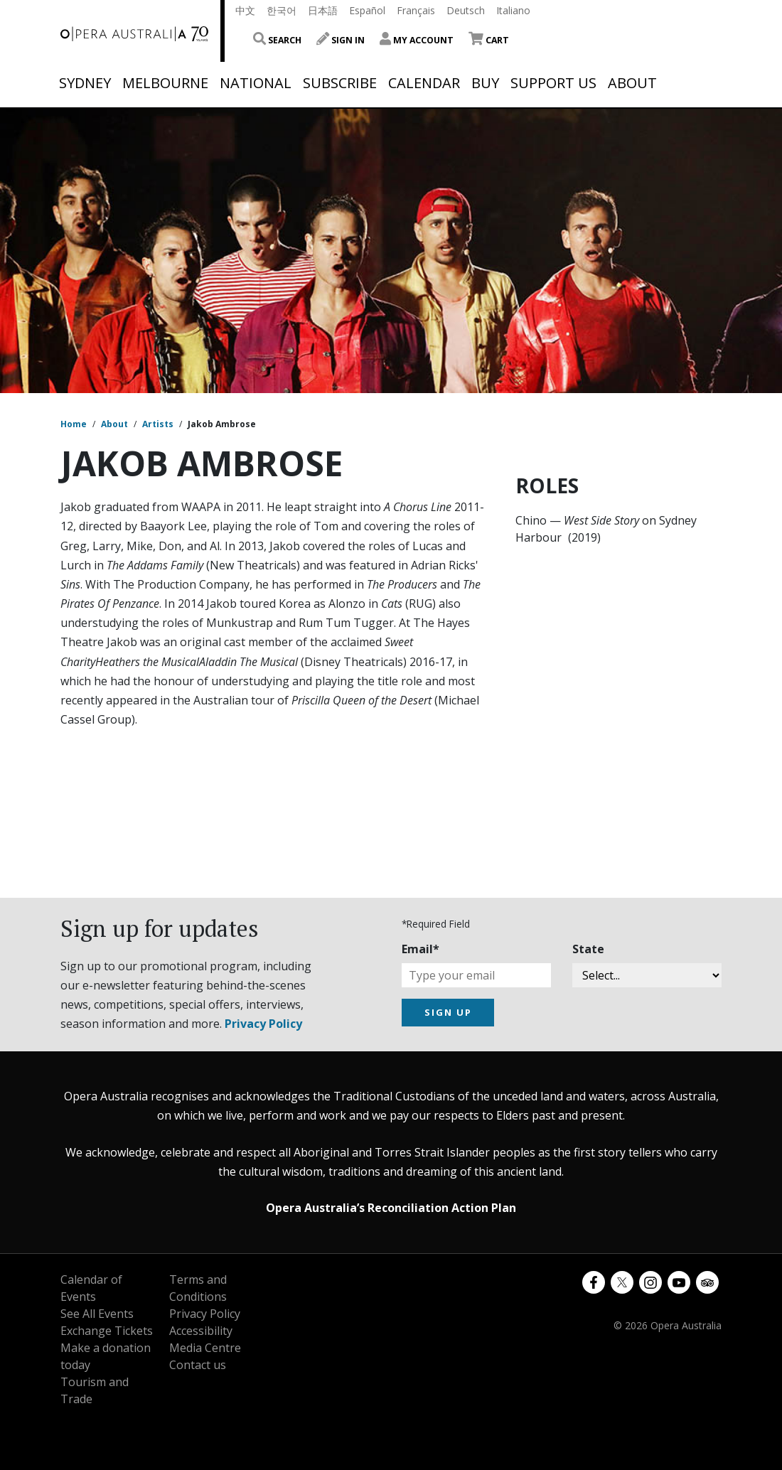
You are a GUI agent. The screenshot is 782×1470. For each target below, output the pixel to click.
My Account (417, 40)
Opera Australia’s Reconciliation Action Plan (391, 1208)
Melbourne (165, 83)
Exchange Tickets (106, 1330)
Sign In (340, 40)
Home (73, 424)
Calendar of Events (91, 1288)
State (588, 949)
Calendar (424, 83)
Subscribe (340, 83)
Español (367, 10)
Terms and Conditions (198, 1288)
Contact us (197, 1365)
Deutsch (465, 10)
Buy (485, 83)
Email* (420, 949)
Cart (488, 40)
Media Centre (205, 1348)
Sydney (85, 83)
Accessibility (200, 1330)
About (632, 83)
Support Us (553, 83)
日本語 (323, 10)
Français (416, 10)
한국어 (281, 10)
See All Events (97, 1313)
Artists (157, 424)
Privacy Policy (263, 1023)
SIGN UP (448, 1012)
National (255, 83)
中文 (245, 10)
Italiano (513, 10)
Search (277, 40)
